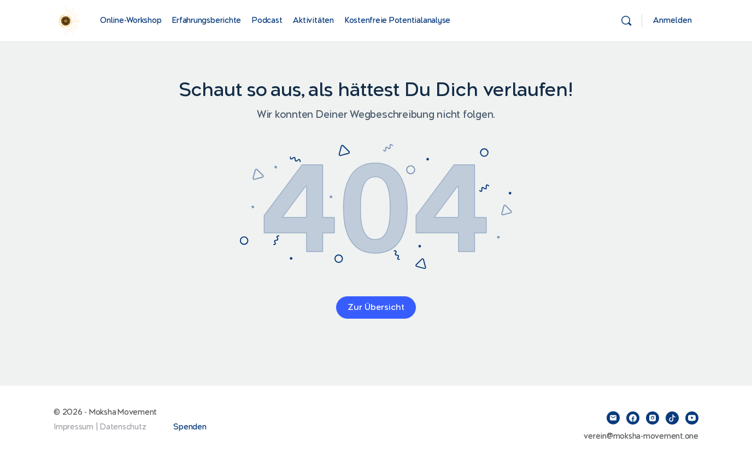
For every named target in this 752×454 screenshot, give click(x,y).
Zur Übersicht (376, 307)
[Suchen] (626, 20)
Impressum (73, 427)
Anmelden (672, 20)
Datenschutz (123, 427)
